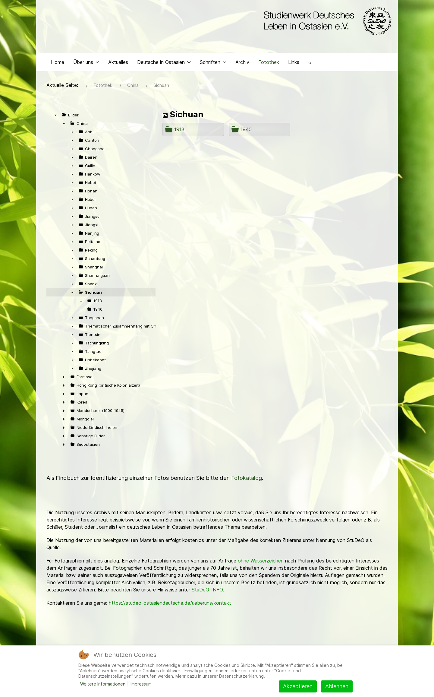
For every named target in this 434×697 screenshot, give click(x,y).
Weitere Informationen (102, 683)
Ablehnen (336, 686)
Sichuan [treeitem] (93, 292)
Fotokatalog (246, 477)
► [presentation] (72, 132)
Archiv (242, 62)
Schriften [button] (213, 62)
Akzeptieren (298, 686)
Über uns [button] (86, 62)
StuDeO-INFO (207, 590)
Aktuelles (118, 62)
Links (293, 62)
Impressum (141, 683)
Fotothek (268, 62)
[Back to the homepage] (326, 20)
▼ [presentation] (55, 115)
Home (57, 62)
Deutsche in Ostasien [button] (164, 62)
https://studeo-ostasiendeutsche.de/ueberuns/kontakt (170, 603)
